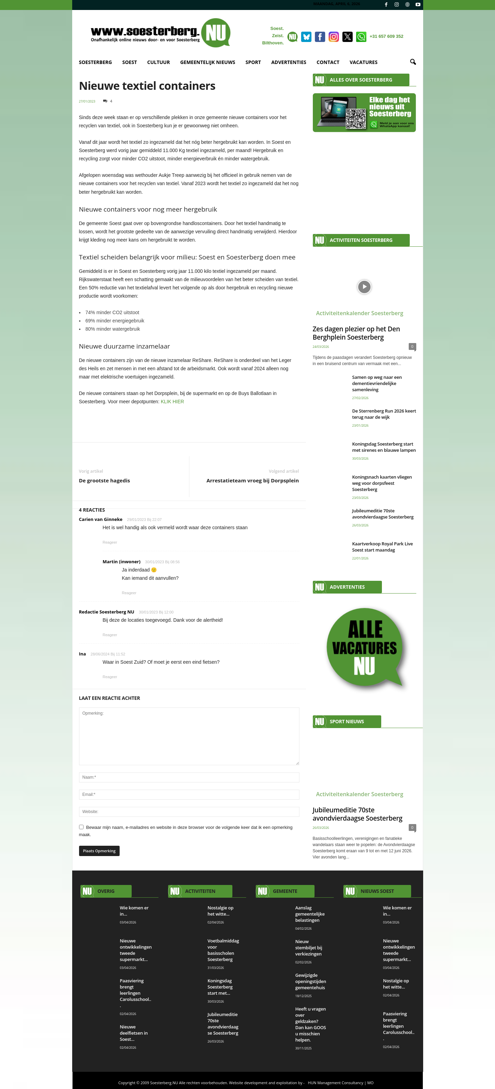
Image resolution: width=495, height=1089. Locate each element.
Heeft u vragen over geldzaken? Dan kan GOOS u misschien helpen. (310, 1024)
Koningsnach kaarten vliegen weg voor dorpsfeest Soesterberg (382, 483)
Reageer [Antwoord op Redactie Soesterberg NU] (110, 635)
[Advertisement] (364, 180)
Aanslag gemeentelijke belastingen (309, 914)
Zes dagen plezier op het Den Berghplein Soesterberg (356, 333)
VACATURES (363, 62)
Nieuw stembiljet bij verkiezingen (308, 947)
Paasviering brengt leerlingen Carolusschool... (135, 993)
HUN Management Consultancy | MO (341, 1082)
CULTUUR (158, 62)
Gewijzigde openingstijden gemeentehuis (311, 981)
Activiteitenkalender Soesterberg (360, 313)
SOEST (129, 62)
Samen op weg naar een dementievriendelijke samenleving (377, 383)
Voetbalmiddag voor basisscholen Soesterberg (223, 950)
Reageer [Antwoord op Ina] (110, 677)
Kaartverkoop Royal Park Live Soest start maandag (382, 547)
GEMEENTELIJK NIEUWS (207, 62)
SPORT (253, 62)
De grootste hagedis (104, 480)
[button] (412, 62)
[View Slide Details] (189, 423)
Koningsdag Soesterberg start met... (220, 987)
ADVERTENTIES (288, 62)
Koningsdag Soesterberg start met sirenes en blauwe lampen (384, 447)
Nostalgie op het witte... (220, 911)
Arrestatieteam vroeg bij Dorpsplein (253, 480)
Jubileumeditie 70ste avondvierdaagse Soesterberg (383, 514)
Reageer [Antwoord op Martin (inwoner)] (129, 593)
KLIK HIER (172, 401)
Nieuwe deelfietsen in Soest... (134, 1033)
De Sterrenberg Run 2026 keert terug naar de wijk (384, 414)
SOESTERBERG (95, 62)
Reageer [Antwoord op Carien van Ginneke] (110, 542)
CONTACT (328, 62)
